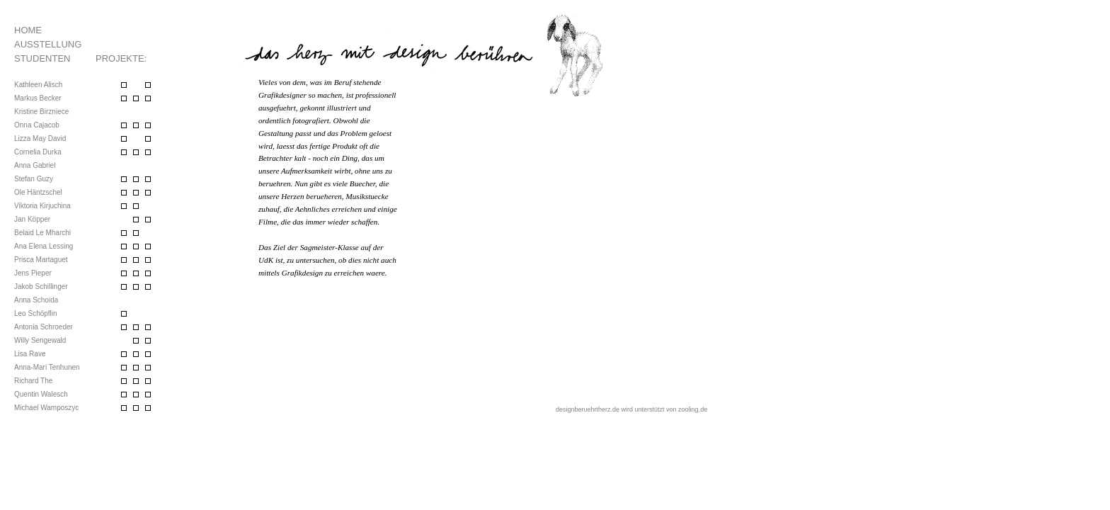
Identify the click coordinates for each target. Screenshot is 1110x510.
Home (28, 30)
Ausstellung (47, 44)
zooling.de (692, 409)
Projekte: (121, 58)
